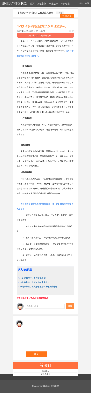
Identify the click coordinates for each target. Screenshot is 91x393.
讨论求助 (25, 31)
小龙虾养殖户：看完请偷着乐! (33, 278)
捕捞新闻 (41, 3)
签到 (47, 365)
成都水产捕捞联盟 (14, 3)
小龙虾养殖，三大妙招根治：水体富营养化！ (39, 286)
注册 (87, 3)
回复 (36, 354)
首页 (32, 3)
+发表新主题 (66, 16)
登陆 (81, 3)
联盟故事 (53, 3)
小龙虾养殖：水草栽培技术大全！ (34, 282)
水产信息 (65, 3)
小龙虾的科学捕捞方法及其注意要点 (35, 13)
